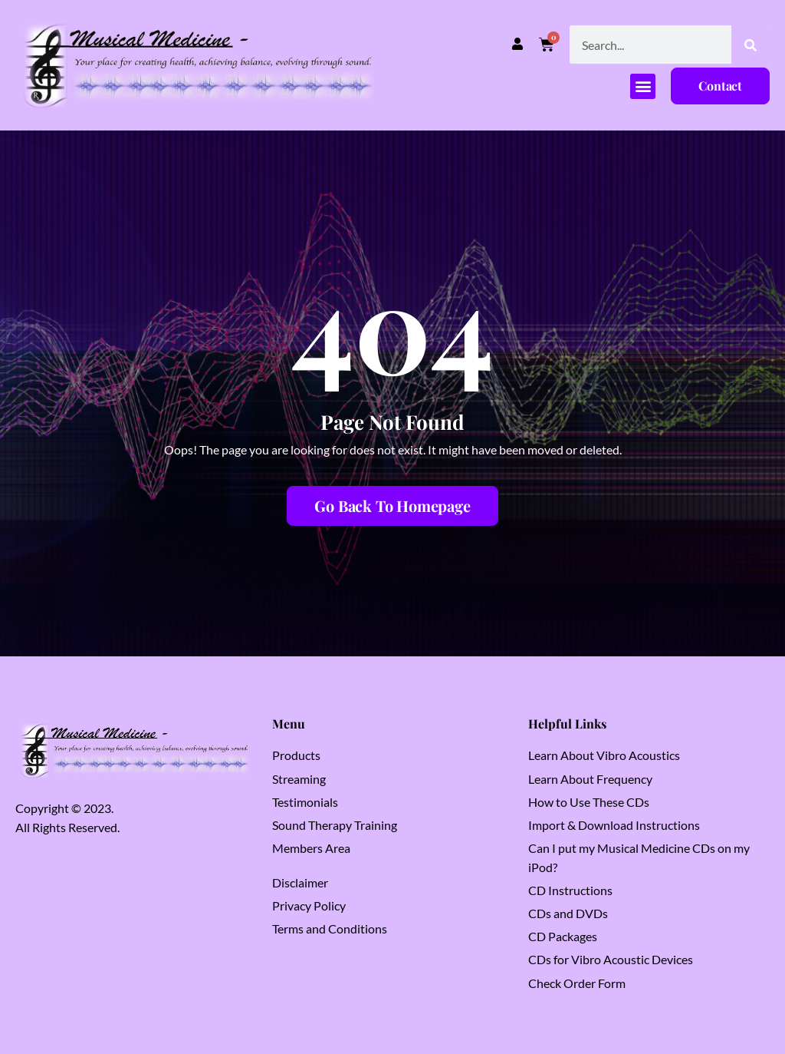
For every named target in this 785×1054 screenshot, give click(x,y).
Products (296, 755)
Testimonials (305, 802)
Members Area (311, 848)
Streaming (299, 779)
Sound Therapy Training (334, 825)
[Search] (750, 44)
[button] (642, 86)
